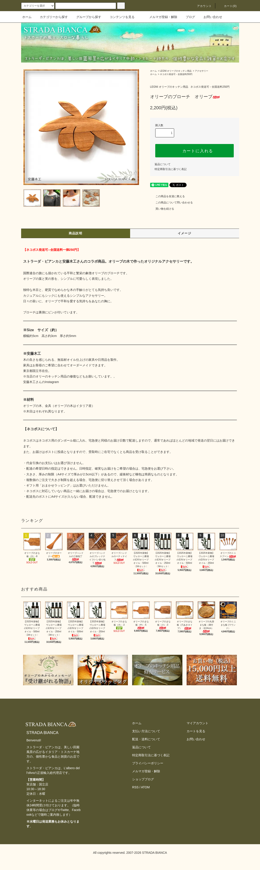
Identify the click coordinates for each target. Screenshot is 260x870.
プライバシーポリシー (147, 763)
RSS (135, 787)
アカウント (202, 6)
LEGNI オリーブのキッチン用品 (176, 71)
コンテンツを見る (119, 17)
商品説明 (76, 233)
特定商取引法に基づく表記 (171, 169)
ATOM (145, 787)
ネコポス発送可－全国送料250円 (176, 74)
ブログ (187, 17)
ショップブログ (143, 779)
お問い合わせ (210, 17)
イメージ (184, 233)
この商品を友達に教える (167, 196)
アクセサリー (201, 71)
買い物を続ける (162, 208)
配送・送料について (146, 739)
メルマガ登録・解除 (160, 17)
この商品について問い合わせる (171, 202)
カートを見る (196, 731)
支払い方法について (146, 731)
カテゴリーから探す (51, 17)
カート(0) (228, 6)
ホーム (27, 17)
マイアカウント (197, 723)
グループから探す (86, 17)
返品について (163, 164)
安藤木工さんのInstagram (41, 382)
